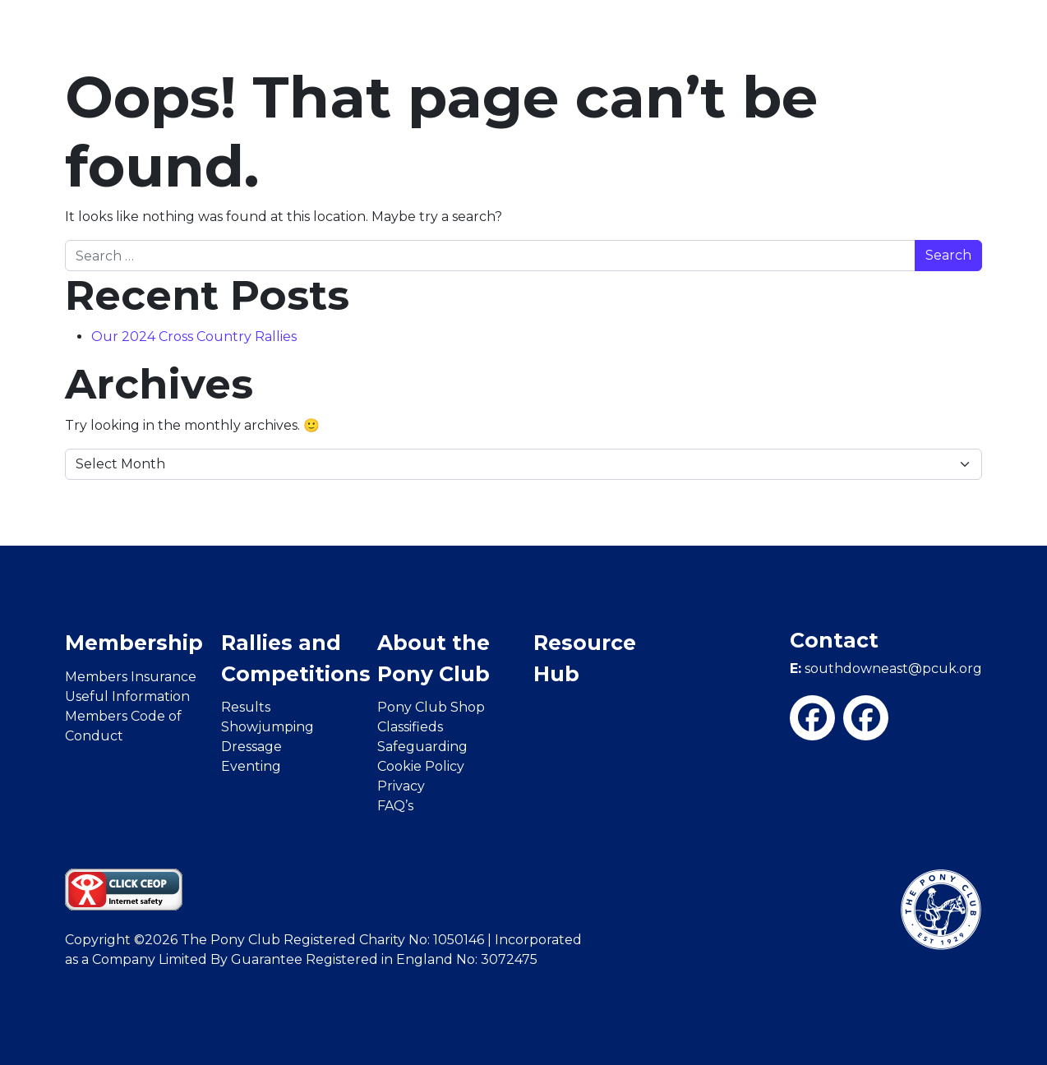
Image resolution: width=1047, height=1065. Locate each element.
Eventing (251, 766)
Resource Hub (584, 658)
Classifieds (410, 727)
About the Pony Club (433, 658)
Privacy (401, 786)
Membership (134, 642)
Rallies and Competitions (296, 658)
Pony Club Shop (431, 707)
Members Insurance (130, 677)
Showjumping (267, 727)
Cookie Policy (420, 766)
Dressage (251, 746)
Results (245, 707)
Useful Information (127, 696)
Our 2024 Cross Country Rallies (194, 336)
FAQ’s (395, 806)
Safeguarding (422, 746)
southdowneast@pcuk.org (886, 668)
